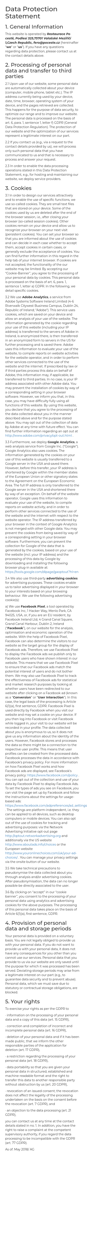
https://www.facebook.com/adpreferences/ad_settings (46, 806)
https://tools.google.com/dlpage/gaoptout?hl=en (42, 572)
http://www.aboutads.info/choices (31, 844)
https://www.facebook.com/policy (52, 775)
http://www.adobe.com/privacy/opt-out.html (39, 436)
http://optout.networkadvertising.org (33, 836)
